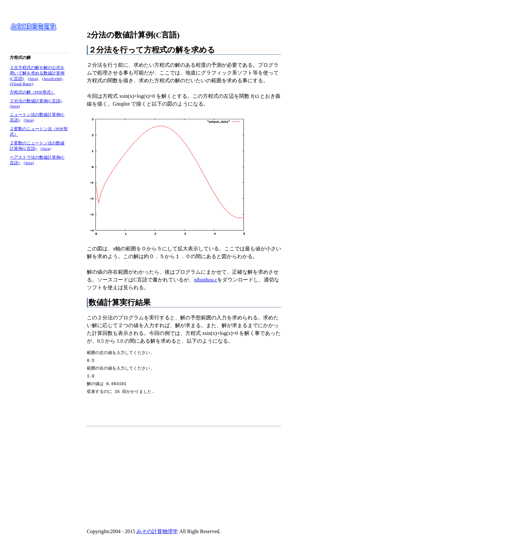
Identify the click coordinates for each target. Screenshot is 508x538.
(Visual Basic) (21, 84)
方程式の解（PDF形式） (32, 92)
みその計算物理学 (157, 531)
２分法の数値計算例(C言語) (36, 101)
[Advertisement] (141, 474)
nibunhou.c (205, 279)
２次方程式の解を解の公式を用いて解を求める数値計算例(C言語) (37, 73)
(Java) (33, 78)
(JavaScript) (52, 78)
